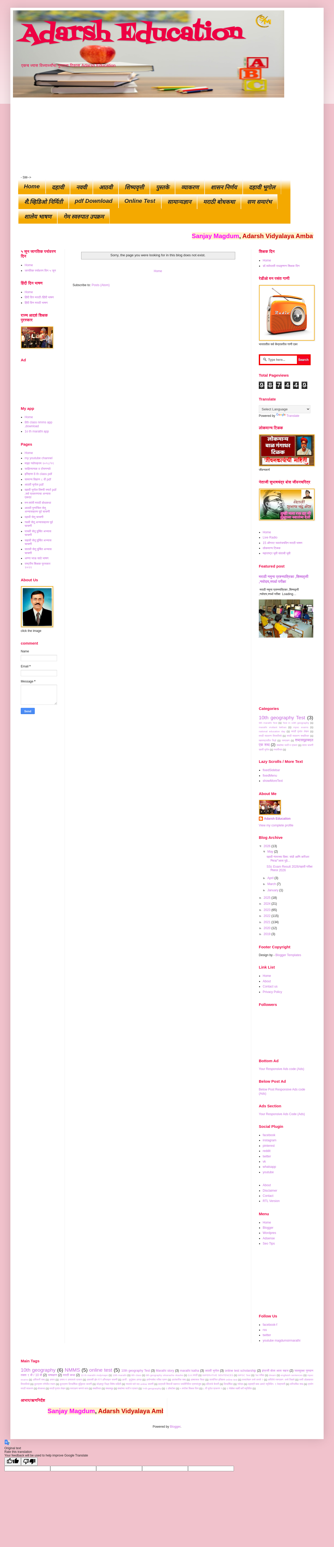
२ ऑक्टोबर (170, 1388)
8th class (136, 1375)
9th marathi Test (268, 722)
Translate (288, 416)
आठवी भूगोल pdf (34, 484)
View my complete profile (276, 825)
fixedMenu (270, 775)
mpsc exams (300, 727)
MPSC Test (244, 1375)
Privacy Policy (272, 992)
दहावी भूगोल (262, 187)
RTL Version (271, 1201)
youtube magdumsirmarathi (281, 1340)
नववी (81, 187)
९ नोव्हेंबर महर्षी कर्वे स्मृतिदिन (239, 1388)
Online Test (139, 201)
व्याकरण (190, 187)
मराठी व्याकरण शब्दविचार (298, 735)
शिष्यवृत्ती (134, 187)
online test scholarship (240, 1370)
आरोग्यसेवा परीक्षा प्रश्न (156, 1379)
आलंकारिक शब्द (179, 1379)
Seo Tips (269, 1243)
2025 (268, 898)
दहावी (58, 187)
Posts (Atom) (100, 285)
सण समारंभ (259, 202)
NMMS (72, 1370)
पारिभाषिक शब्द (296, 1384)
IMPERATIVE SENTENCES (217, 1375)
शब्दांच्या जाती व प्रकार (287, 745)
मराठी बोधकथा (219, 202)
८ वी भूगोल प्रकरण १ (212, 1388)
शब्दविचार (97, 1388)
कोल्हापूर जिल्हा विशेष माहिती (108, 1384)
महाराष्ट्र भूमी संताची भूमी (276, 553)
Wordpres (269, 1233)
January (273, 890)
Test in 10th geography (296, 722)
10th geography (38, 1370)
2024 (268, 904)
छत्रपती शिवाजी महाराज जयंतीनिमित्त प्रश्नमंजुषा (179, 1384)
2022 (268, 916)
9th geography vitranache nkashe (164, 1375)
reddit (266, 1151)
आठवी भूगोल (212, 1370)
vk (264, 1161)
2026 (268, 846)
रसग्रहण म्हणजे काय (79, 1388)
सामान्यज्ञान (179, 202)
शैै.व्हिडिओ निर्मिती (43, 202)
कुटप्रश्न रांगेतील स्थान (44, 1384)
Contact (268, 1196)
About (267, 981)
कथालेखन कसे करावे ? (252, 1379)
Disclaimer (270, 1190)
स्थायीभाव (278, 749)
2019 (268, 934)
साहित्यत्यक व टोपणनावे (38, 469)
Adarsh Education (131, 34)
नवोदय (240, 1384)
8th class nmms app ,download (38, 424)
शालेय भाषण (37, 216)
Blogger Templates (288, 955)
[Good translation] (12, 1461)
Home (32, 186)
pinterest (269, 1146)
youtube (268, 1172)
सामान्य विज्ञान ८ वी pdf (38, 479)
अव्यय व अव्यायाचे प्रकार (70, 1379)
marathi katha (189, 1370)
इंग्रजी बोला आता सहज (275, 1370)
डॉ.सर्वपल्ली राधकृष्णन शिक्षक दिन (281, 266)
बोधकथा (41, 1388)
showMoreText (273, 781)
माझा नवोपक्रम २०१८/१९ (39, 463)
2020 (268, 928)
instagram (269, 1140)
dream (272, 1375)
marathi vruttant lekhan (273, 727)
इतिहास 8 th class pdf (38, 474)
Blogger (268, 1228)
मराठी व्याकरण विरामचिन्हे (270, 735)
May (270, 851)
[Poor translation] (29, 1461)
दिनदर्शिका (228, 1384)
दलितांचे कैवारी (212, 1384)
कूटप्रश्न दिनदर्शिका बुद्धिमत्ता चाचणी (76, 1384)
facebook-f (270, 1325)
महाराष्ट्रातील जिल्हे (267, 740)
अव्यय (52, 1379)
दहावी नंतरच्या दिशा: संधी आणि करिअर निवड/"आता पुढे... (288, 858)
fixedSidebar (271, 770)
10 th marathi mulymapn (94, 1375)
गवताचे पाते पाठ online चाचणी (140, 1384)
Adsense (269, 1238)
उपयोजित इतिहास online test (223, 1379)
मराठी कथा (69, 1375)
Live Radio (270, 537)
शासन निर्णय (224, 187)
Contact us (270, 986)
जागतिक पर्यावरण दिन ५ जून (40, 270)
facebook (269, 1135)
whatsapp (269, 1167)
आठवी (106, 187)
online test (100, 1370)
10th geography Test (282, 717)
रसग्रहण (285, 740)
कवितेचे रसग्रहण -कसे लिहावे (281, 1379)
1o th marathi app (37, 431)
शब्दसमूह (109, 1388)
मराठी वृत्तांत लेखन (300, 731)
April (270, 878)
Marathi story (165, 1370)
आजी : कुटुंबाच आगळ (132, 1379)
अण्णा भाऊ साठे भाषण (36, 558)
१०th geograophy (151, 1388)
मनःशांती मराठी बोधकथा (38, 503)
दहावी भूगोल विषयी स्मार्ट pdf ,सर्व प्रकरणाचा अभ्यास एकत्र (40, 493)
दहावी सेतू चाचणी (34, 517)
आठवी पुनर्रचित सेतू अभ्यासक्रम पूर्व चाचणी (37, 509)
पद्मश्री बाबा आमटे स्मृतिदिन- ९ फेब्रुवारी (266, 1384)
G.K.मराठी (193, 1375)
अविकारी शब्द (39, 1379)
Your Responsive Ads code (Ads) (281, 1069)
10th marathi (120, 1375)
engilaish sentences (292, 1375)
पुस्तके (162, 187)
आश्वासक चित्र (198, 1379)
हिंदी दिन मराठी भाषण (36, 303)
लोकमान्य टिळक (272, 548)
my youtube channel (38, 458)
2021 (268, 922)
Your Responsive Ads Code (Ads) (282, 1114)
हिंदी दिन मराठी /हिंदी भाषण (39, 297)
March (272, 884)
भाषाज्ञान (52, 1375)
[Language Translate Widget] (284, 409)
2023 (268, 910)
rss (265, 1330)
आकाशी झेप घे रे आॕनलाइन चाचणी (102, 1379)
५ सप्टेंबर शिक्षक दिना (189, 1388)
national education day (272, 731)
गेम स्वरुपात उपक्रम (83, 216)
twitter (267, 1156)
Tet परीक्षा (259, 1375)
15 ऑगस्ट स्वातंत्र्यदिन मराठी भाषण (282, 543)
